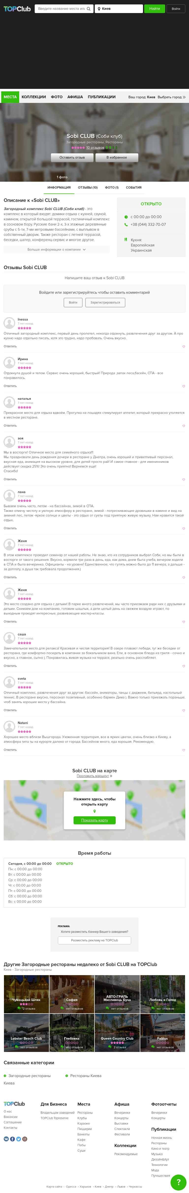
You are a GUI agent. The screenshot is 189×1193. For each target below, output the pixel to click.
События (134, 188)
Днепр (109, 1187)
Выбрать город (170, 97)
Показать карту (94, 820)
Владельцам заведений (58, 1113)
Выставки (121, 1124)
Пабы (82, 1145)
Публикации (102, 97)
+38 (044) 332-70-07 (148, 224)
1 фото (62, 177)
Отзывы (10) (88, 188)
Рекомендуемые (126, 1154)
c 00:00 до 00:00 (146, 216)
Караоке (84, 1124)
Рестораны (114, 142)
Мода (155, 1170)
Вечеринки (122, 1113)
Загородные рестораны (85, 142)
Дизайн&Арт (160, 1159)
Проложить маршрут (94, 776)
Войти (176, 9)
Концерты (121, 1118)
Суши (81, 1151)
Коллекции (34, 97)
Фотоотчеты (164, 1104)
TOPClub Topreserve (54, 1118)
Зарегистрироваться (105, 303)
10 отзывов (95, 147)
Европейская (143, 245)
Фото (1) (112, 188)
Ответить (10, 346)
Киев (98, 1187)
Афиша (75, 97)
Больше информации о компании (57, 249)
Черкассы (135, 1187)
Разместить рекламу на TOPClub (94, 940)
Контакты (10, 1128)
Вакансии (10, 1117)
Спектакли (122, 1129)
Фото (57, 97)
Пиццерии (85, 1129)
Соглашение (13, 1122)
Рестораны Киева (85, 1075)
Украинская (141, 250)
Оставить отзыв (72, 157)
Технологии (159, 1165)
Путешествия (160, 1176)
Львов (121, 1187)
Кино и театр (160, 1149)
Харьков (85, 1187)
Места (10, 97)
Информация (59, 188)
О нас (8, 1111)
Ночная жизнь (161, 1138)
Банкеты (84, 1134)
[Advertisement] (94, 54)
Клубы (82, 1118)
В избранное (117, 157)
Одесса (71, 1187)
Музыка (157, 1154)
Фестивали (122, 1134)
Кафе (81, 1140)
